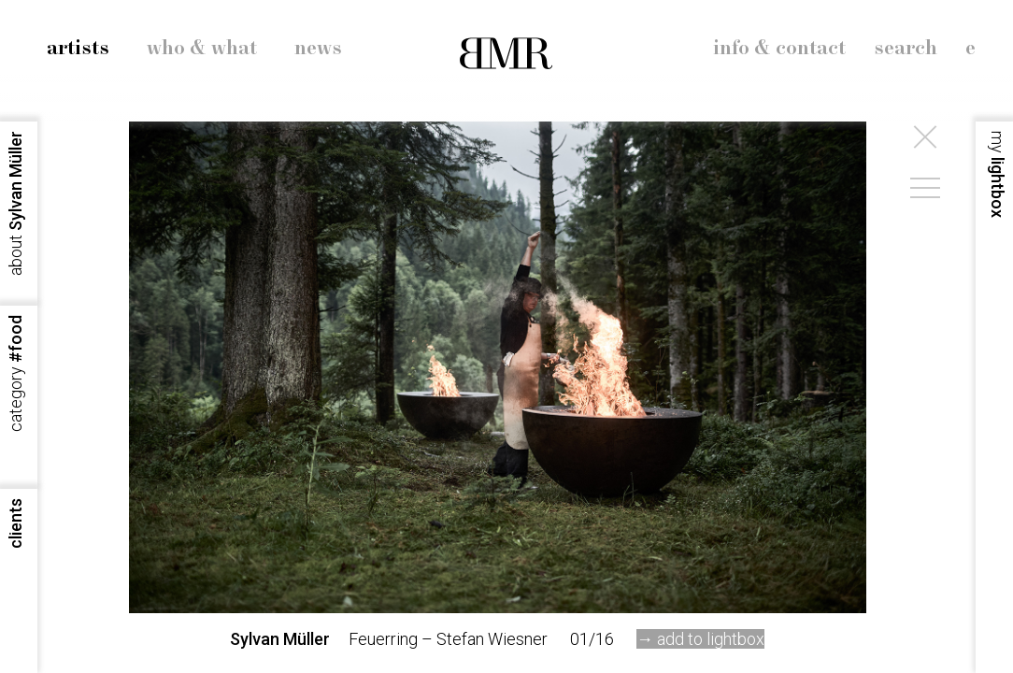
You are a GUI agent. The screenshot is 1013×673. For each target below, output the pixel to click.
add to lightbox (710, 639)
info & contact (779, 49)
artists (78, 49)
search (905, 49)
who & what (202, 49)
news (318, 49)
